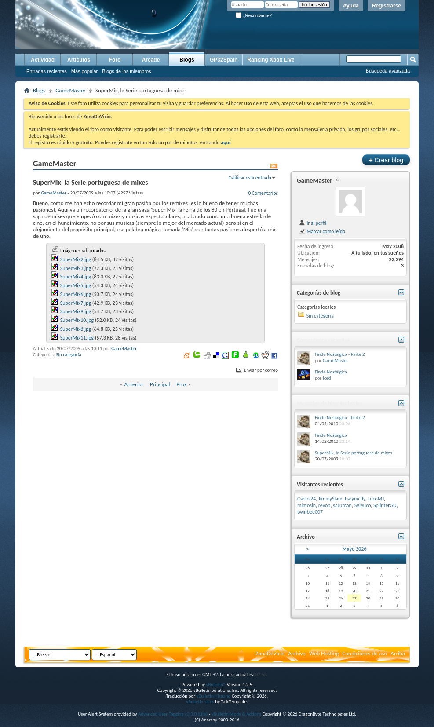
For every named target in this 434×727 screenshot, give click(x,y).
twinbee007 (310, 512)
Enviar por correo (256, 370)
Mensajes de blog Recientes (329, 403)
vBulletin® (216, 684)
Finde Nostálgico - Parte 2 (340, 354)
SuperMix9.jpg (75, 311)
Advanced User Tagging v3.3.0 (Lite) (173, 714)
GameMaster (70, 90)
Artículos (78, 60)
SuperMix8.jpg (75, 329)
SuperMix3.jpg (75, 268)
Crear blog (386, 160)
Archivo (297, 653)
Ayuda (351, 6)
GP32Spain (223, 60)
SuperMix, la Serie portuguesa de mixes (353, 453)
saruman (342, 505)
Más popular (84, 71)
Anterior (133, 384)
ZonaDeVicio (269, 653)
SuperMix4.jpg (75, 277)
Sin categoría (68, 355)
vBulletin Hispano (214, 696)
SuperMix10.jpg (77, 320)
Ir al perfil (312, 223)
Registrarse (386, 6)
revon (324, 505)
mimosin (306, 505)
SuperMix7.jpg (75, 303)
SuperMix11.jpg (77, 338)
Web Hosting (324, 653)
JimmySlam (330, 499)
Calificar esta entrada (249, 178)
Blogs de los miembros (126, 71)
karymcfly (355, 499)
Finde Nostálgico (331, 372)
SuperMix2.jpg (75, 259)
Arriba (397, 653)
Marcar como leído (322, 231)
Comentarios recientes (323, 340)
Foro (115, 60)
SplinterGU (385, 505)
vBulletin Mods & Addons (236, 714)
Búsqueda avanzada (388, 70)
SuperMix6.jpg (75, 294)
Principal (160, 384)
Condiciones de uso (364, 653)
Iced (327, 378)
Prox (181, 384)
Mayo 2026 (354, 549)
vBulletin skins (200, 702)
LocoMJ (376, 499)
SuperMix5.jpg (75, 285)
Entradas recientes (46, 71)
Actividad (43, 60)
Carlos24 (306, 499)
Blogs (186, 60)
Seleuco (362, 505)
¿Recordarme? (254, 15)
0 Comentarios (263, 193)
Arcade (151, 60)
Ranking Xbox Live (270, 60)
